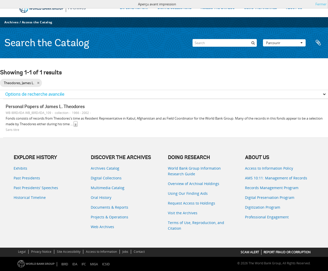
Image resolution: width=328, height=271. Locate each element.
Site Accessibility (68, 251)
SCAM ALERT (250, 252)
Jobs (125, 251)
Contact (139, 251)
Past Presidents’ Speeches (36, 187)
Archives (11, 22)
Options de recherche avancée (34, 94)
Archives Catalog (105, 168)
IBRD (64, 264)
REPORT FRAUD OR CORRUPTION (287, 252)
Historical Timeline (30, 197)
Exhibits (20, 168)
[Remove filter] (38, 83)
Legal (22, 251)
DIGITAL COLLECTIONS (175, 8)
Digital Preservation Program (269, 197)
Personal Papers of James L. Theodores (45, 107)
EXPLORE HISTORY (134, 8)
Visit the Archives (182, 212)
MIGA (94, 264)
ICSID (106, 264)
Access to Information (101, 251)
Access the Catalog (37, 22)
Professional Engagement (267, 217)
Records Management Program (271, 187)
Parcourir (284, 43)
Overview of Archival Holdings (193, 183)
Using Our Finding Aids (188, 193)
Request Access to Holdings (191, 203)
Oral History (101, 197)
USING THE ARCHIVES (260, 8)
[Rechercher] (253, 43)
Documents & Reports (109, 207)
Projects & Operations (109, 217)
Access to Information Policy (269, 168)
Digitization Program (262, 207)
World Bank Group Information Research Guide (194, 171)
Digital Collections (106, 178)
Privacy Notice (41, 251)
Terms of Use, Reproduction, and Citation (196, 225)
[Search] (225, 43)
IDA (74, 264)
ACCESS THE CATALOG (218, 8)
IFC (83, 264)
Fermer (320, 4)
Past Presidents (27, 178)
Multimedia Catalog (107, 187)
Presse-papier (318, 42)
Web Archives (102, 226)
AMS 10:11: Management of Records (276, 178)
